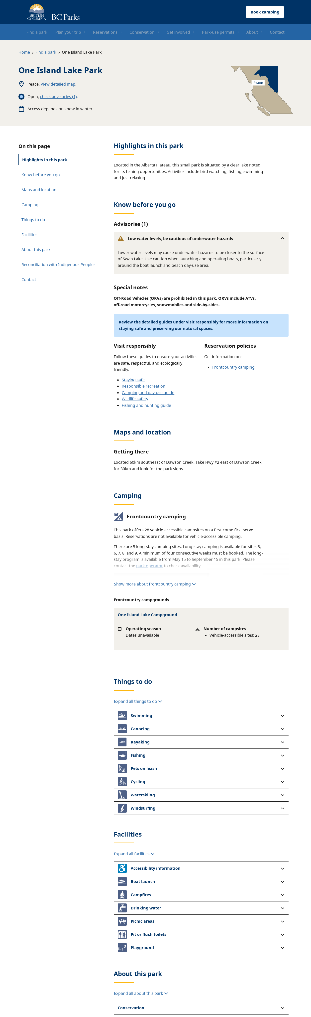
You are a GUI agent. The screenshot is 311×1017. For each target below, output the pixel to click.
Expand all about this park (141, 890)
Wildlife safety (135, 366)
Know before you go (40, 171)
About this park (36, 246)
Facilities (29, 231)
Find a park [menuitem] (36, 32)
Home (24, 52)
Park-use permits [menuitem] (218, 32)
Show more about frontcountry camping (155, 551)
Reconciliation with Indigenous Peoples (58, 261)
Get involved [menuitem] (178, 32)
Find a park (45, 52)
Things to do (33, 216)
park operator (149, 533)
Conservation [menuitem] (142, 32)
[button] (201, 235)
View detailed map (58, 84)
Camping (29, 201)
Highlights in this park (44, 156)
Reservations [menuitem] (105, 32)
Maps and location (38, 186)
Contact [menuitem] (277, 32)
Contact (28, 276)
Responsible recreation (143, 353)
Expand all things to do (138, 597)
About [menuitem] (252, 32)
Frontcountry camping (233, 334)
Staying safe (133, 347)
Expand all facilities (134, 750)
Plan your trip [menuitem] (68, 32)
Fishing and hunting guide (146, 372)
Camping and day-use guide (148, 360)
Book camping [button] (265, 12)
